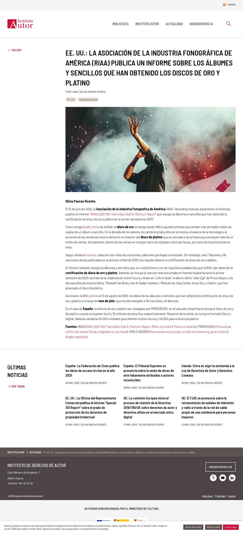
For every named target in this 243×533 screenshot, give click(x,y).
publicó (93, 296)
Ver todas (18, 386)
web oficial (92, 227)
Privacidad (220, 496)
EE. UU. (71, 99)
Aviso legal (207, 496)
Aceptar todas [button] (231, 527)
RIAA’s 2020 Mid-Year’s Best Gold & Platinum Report (117, 326)
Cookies (232, 496)
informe (91, 255)
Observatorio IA (201, 24)
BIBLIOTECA (121, 24)
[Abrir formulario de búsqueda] (229, 24)
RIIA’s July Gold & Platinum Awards (174, 326)
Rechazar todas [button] (213, 527)
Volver (14, 50)
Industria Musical (88, 99)
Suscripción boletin (220, 466)
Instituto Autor (147, 24)
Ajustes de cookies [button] (193, 527)
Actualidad (174, 24)
